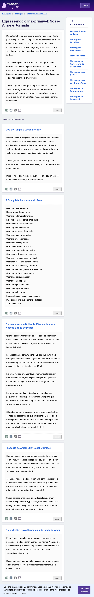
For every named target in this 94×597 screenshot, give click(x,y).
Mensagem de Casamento (37, 14)
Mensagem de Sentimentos (76, 89)
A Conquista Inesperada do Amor (24, 200)
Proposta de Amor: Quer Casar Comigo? (28, 448)
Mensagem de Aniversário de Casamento (77, 64)
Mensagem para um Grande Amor (78, 81)
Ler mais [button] (22, 593)
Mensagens (6, 14)
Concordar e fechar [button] (84, 590)
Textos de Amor (77, 56)
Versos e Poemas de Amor (78, 32)
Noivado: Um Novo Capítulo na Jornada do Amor (33, 530)
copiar (57, 110)
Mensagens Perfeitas (75, 40)
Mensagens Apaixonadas (76, 49)
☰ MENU (85, 5)
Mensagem (19, 14)
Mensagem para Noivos (77, 73)
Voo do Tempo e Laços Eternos (23, 129)
